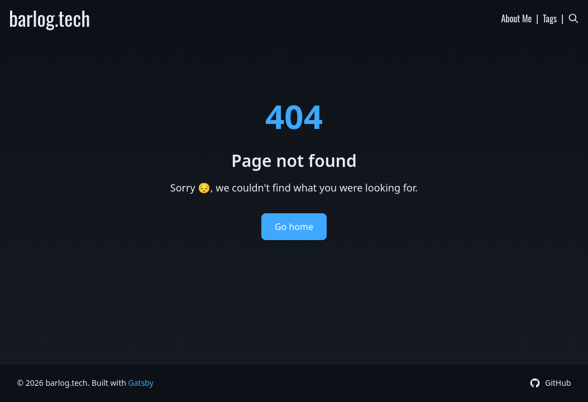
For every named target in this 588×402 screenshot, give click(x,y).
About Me (516, 18)
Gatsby (141, 382)
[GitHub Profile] (550, 383)
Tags (550, 18)
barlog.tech (49, 17)
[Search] (573, 18)
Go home (294, 227)
